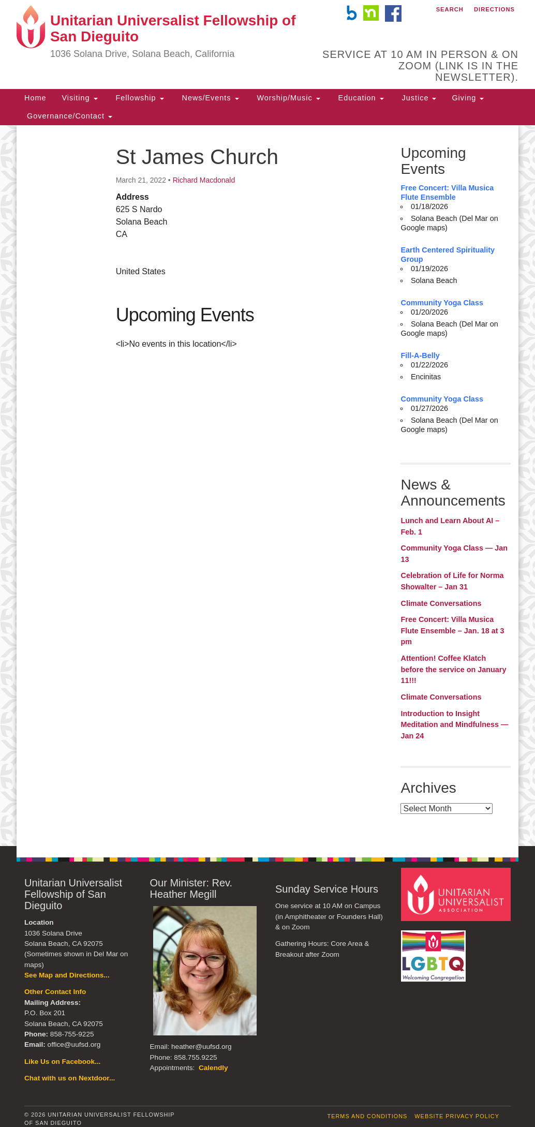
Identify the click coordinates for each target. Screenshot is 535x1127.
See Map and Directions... (67, 975)
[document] (267, 485)
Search (450, 9)
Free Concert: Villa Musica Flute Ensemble (447, 192)
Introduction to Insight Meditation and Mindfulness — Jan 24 (454, 724)
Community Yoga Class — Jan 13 (454, 554)
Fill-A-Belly (419, 355)
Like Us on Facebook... (62, 1061)
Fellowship (138, 98)
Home (35, 98)
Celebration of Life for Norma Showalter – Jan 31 (451, 581)
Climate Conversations (440, 603)
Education (360, 98)
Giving (468, 98)
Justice (418, 98)
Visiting (79, 98)
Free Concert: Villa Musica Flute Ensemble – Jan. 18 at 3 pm (452, 630)
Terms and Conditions (368, 1116)
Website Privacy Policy (456, 1116)
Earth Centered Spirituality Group (447, 254)
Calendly (213, 1068)
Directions (494, 9)
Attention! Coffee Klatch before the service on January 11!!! (453, 669)
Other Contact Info (55, 992)
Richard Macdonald (204, 180)
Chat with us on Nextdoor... (69, 1078)
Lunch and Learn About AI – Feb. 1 (449, 526)
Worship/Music (287, 98)
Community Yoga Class (441, 303)
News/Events (209, 98)
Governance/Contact (68, 116)
